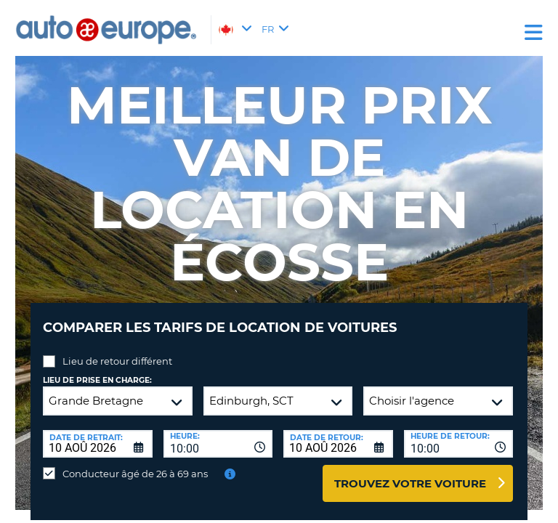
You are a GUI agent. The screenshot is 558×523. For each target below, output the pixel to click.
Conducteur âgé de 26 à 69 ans (135, 473)
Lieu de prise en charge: (97, 380)
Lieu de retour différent (117, 361)
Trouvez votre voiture (410, 483)
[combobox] (218, 443)
